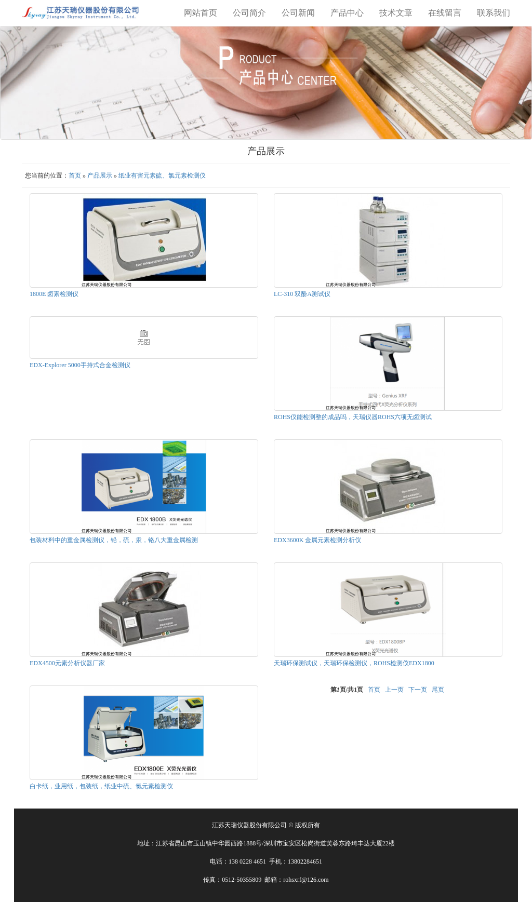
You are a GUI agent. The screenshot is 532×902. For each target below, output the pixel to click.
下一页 (418, 689)
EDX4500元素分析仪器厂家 (67, 663)
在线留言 (444, 12)
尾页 (438, 689)
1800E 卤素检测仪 (54, 294)
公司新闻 (298, 12)
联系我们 (493, 12)
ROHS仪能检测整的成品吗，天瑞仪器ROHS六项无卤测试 (353, 417)
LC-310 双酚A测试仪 (302, 294)
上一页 (394, 689)
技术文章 (396, 12)
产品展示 (99, 175)
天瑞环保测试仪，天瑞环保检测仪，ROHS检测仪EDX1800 (354, 663)
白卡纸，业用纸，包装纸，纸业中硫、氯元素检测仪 (101, 786)
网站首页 (200, 12)
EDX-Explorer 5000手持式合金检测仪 (80, 365)
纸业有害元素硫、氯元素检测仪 (162, 175)
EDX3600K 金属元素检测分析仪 (317, 540)
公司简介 (249, 12)
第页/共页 (346, 689)
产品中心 (347, 12)
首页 (75, 175)
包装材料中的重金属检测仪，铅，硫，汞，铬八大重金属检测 (114, 540)
